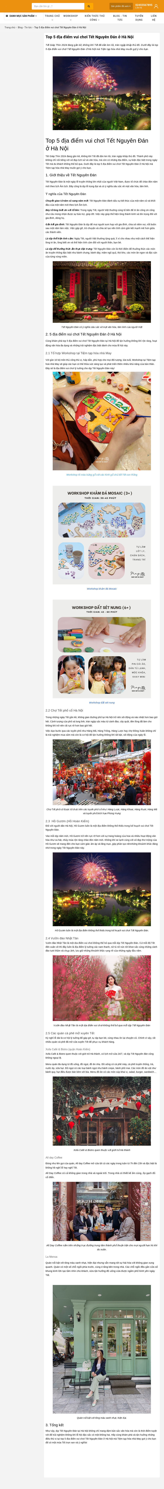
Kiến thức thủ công (95, 18)
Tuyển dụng (139, 18)
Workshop (71, 18)
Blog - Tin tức (120, 18)
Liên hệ (154, 18)
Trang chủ (52, 18)
